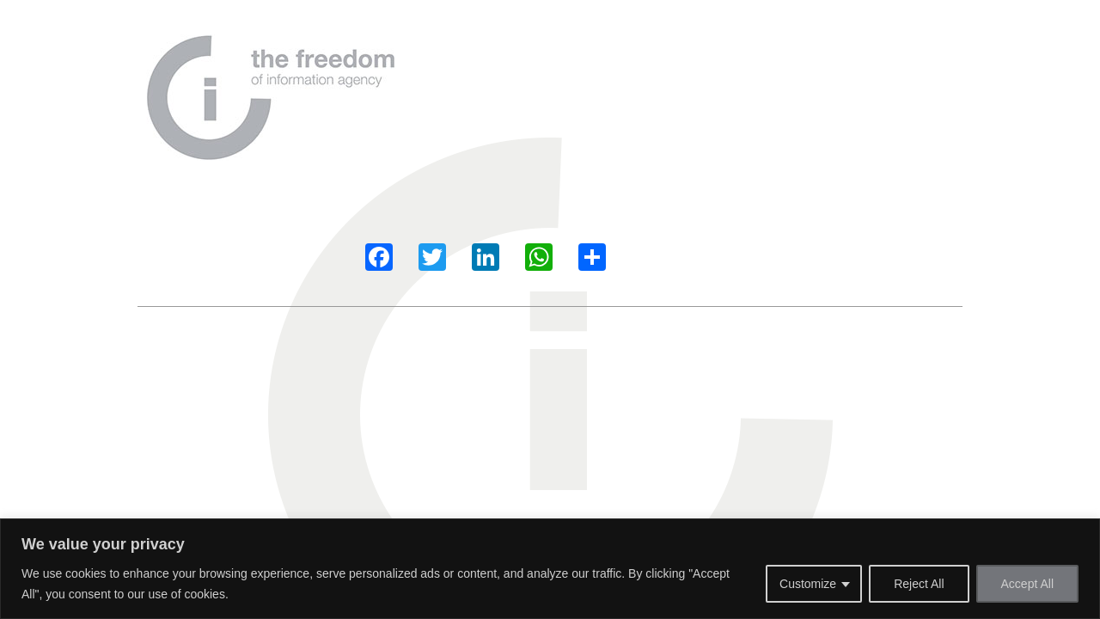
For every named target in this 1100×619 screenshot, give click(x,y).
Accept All (1027, 584)
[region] (550, 568)
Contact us (766, 72)
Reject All (919, 584)
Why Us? (591, 72)
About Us (516, 72)
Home (450, 72)
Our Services (677, 72)
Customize (807, 584)
